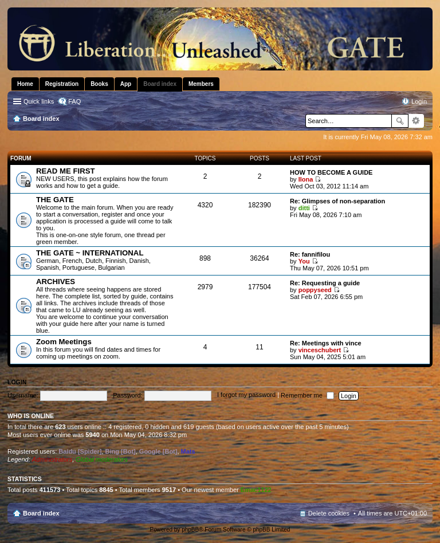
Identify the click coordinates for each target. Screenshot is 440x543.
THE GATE (55, 199)
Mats (188, 451)
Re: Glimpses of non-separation (337, 201)
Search (399, 121)
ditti (304, 207)
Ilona (305, 179)
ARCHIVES (55, 281)
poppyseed (315, 289)
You (304, 261)
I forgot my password (246, 395)
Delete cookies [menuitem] (328, 513)
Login (16, 382)
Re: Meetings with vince (326, 343)
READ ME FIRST (65, 171)
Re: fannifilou (310, 254)
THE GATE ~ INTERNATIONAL (89, 253)
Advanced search (416, 121)
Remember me (307, 395)
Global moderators (102, 459)
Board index (41, 513)
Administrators (52, 459)
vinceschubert (319, 350)
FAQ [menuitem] (74, 101)
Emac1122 (256, 489)
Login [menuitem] (419, 101)
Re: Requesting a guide (325, 283)
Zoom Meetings (64, 341)
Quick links (38, 101)
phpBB (190, 529)
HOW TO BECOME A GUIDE (331, 172)
